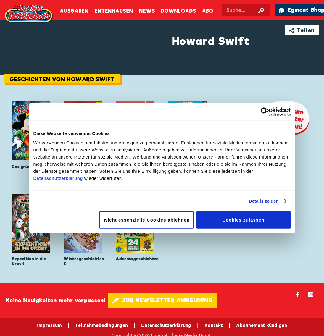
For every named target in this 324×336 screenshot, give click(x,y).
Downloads (178, 11)
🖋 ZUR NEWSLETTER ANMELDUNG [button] (162, 300)
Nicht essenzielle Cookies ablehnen (147, 219)
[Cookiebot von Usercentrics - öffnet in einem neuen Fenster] (265, 111)
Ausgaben (74, 11)
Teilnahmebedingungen (101, 325)
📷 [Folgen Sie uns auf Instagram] (311, 294)
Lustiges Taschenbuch (29, 14)
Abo (207, 11)
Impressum (49, 325)
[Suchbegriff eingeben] (246, 10)
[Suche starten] (261, 10)
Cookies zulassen (243, 219)
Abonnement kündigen (261, 325)
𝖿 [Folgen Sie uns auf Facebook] (297, 294)
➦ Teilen (302, 30)
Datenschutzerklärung (58, 177)
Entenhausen (114, 11)
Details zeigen (264, 200)
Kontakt (213, 325)
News (147, 11)
